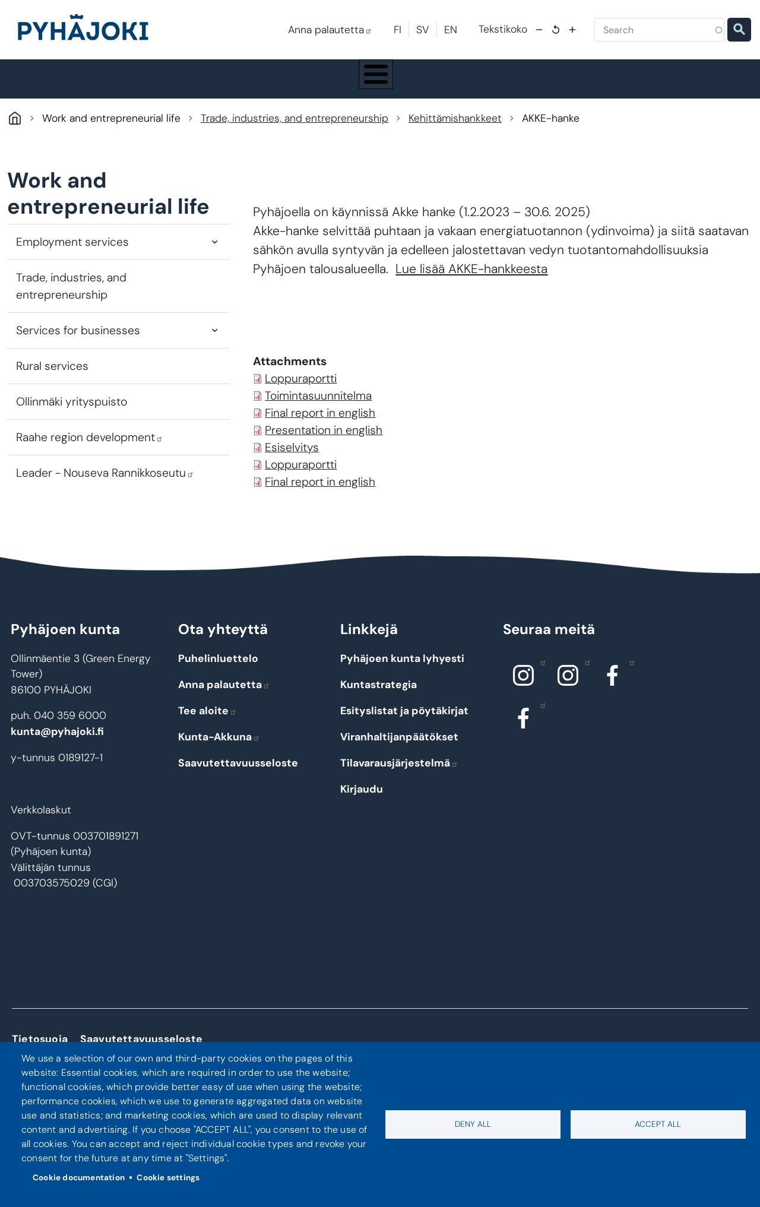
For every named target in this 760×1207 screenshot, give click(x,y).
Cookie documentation (79, 1178)
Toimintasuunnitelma (318, 422)
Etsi (739, 30)
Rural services (52, 392)
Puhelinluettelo (218, 685)
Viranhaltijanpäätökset (399, 763)
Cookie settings (168, 1178)
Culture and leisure (526, 92)
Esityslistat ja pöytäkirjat (404, 737)
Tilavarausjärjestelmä (399, 789)
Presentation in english (323, 456)
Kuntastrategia (378, 711)
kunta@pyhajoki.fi (57, 758)
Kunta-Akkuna (219, 763)
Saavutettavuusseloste (238, 789)
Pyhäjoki (14, 145)
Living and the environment (179, 92)
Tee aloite (207, 737)
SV (422, 29)
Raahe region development (89, 464)
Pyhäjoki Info (65, 92)
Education (289, 92)
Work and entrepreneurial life (648, 92)
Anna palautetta (330, 29)
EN (450, 29)
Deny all (473, 1124)
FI (397, 29)
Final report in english (320, 439)
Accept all (658, 1124)
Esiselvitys (292, 474)
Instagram (540, 689)
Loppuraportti (301, 405)
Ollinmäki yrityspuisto (71, 428)
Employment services (72, 268)
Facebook (629, 689)
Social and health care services (411, 92)
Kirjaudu (361, 815)
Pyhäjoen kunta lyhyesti (402, 685)
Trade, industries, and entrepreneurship (294, 144)
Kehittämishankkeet (455, 144)
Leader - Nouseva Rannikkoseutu (105, 499)
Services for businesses (78, 357)
